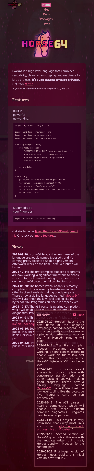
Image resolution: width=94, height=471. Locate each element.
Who (47, 24)
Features (20, 99)
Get (46, 9)
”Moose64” (71, 295)
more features (44, 235)
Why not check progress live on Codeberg (60, 427)
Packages (46, 19)
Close (78, 314)
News (17, 246)
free (29, 84)
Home (46, 5)
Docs (46, 14)
